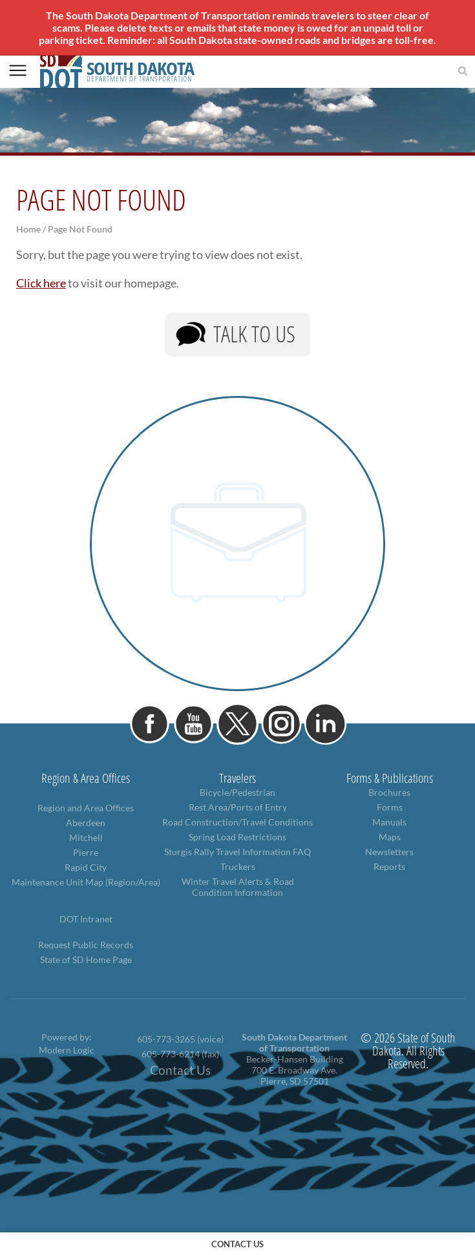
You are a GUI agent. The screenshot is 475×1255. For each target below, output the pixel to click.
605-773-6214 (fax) (180, 1053)
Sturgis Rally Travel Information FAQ (237, 851)
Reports (389, 866)
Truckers (237, 866)
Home (28, 228)
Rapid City (86, 867)
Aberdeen (85, 822)
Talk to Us (254, 333)
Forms (390, 807)
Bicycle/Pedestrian (237, 792)
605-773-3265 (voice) (180, 1038)
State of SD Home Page (86, 959)
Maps (390, 836)
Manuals (389, 821)
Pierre (85, 852)
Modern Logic (66, 1049)
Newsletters (389, 851)
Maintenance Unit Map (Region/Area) (86, 881)
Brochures (389, 792)
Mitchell (86, 837)
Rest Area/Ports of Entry (238, 807)
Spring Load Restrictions (237, 836)
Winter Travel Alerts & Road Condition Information (238, 887)
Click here (41, 283)
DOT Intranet (85, 918)
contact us (237, 1244)
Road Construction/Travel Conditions (237, 821)
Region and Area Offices (85, 807)
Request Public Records (85, 944)
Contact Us (180, 1070)
